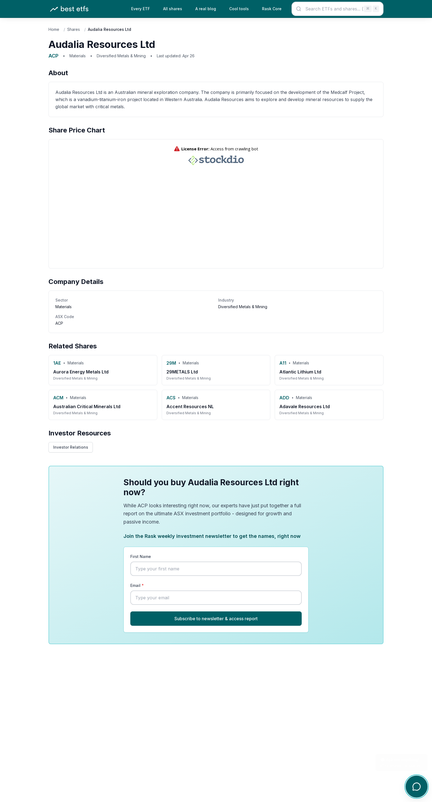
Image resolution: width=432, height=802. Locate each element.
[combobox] (337, 9)
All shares (172, 8)
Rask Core (272, 8)
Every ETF (140, 8)
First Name (140, 556)
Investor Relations (70, 447)
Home (53, 29)
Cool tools (239, 8)
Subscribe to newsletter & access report (216, 618)
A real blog (205, 8)
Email (137, 585)
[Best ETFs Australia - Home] (69, 9)
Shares (73, 29)
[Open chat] (417, 787)
